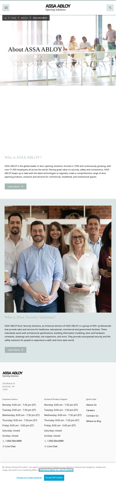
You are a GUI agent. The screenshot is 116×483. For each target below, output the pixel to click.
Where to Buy (93, 421)
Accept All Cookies (54, 477)
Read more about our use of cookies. (56, 470)
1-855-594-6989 (12, 441)
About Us (91, 405)
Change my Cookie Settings (29, 477)
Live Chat (9, 446)
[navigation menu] (6, 7)
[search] (110, 8)
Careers (90, 410)
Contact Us (92, 416)
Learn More (15, 186)
